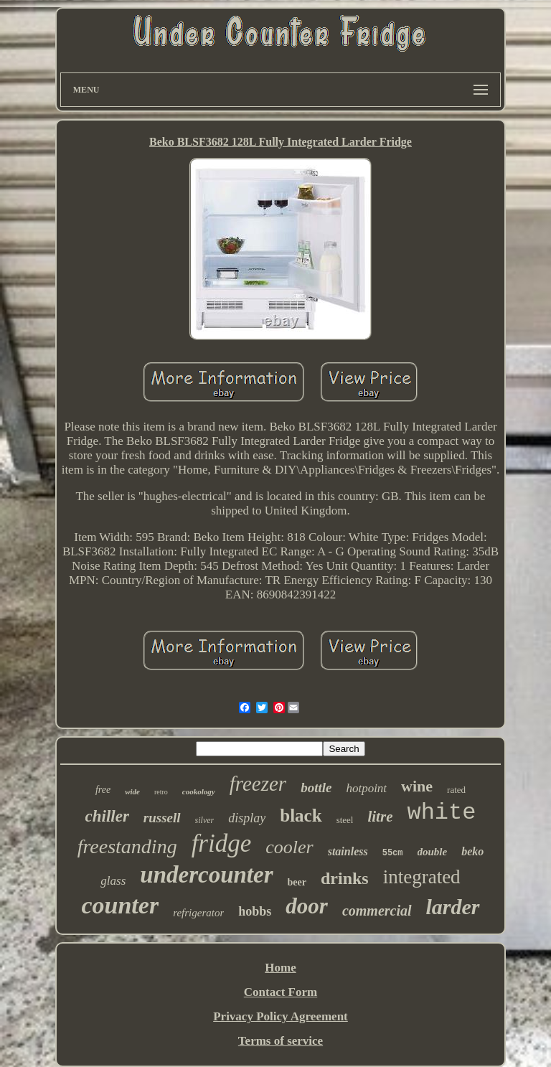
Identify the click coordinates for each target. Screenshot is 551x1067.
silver (205, 820)
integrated (422, 877)
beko (472, 851)
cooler (289, 847)
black (300, 815)
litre (379, 816)
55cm (392, 853)
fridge (222, 843)
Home (280, 967)
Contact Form (280, 992)
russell (162, 817)
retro (161, 792)
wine (417, 786)
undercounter (206, 875)
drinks (345, 878)
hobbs (254, 911)
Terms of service (280, 1041)
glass (113, 881)
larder (453, 906)
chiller (107, 816)
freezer (258, 783)
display (246, 818)
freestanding (127, 846)
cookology (198, 791)
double (433, 851)
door (307, 905)
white (441, 812)
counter (120, 905)
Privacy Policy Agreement (280, 1016)
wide (132, 791)
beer (297, 882)
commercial (377, 910)
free (102, 789)
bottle (316, 787)
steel (345, 819)
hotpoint (366, 788)
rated (456, 789)
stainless (348, 851)
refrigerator (198, 912)
